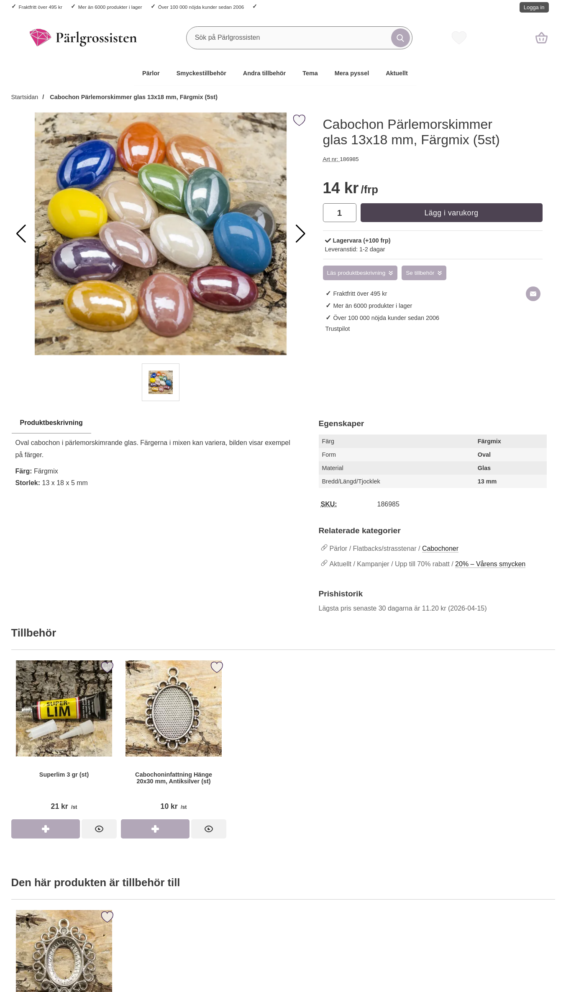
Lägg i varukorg (451, 213)
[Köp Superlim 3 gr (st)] (45, 829)
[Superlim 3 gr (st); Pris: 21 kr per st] (64, 738)
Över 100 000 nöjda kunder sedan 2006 (201, 7)
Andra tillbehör (264, 73)
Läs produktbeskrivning (356, 273)
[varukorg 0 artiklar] (541, 37)
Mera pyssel (352, 73)
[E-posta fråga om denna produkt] (533, 293)
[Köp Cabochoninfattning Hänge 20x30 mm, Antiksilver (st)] (155, 829)
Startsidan (24, 97)
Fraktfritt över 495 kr (40, 7)
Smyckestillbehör (201, 73)
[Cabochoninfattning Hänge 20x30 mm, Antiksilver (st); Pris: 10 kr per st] (173, 738)
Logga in (534, 7)
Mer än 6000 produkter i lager (110, 7)
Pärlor (151, 73)
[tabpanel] (160, 455)
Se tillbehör (420, 273)
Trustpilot (337, 328)
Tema (310, 73)
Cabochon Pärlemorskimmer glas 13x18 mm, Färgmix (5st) (133, 97)
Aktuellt (397, 73)
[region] (160, 423)
